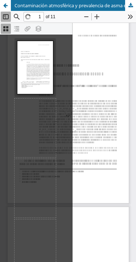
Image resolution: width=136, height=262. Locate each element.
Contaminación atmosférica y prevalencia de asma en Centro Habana (75, 5)
